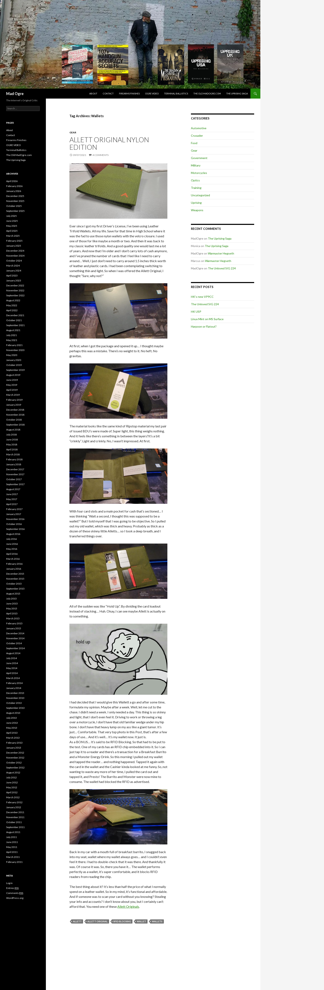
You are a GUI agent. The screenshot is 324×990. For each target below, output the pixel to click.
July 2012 (11, 777)
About (93, 93)
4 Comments (100, 155)
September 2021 (15, 325)
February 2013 (14, 742)
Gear (72, 132)
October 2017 (14, 479)
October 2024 (14, 260)
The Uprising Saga (237, 93)
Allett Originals (128, 906)
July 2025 (11, 215)
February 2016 (14, 563)
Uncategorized (200, 195)
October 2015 (14, 583)
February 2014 (14, 683)
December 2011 (15, 812)
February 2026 (14, 186)
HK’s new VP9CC (202, 296)
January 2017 (13, 514)
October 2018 (14, 419)
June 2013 (12, 722)
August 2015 (13, 593)
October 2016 (14, 524)
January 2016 (13, 568)
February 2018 (14, 459)
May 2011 (11, 847)
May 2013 (11, 727)
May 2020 (11, 355)
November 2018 (15, 414)
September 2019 (15, 369)
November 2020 (15, 350)
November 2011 (15, 817)
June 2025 (12, 220)
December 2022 (15, 285)
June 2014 (12, 663)
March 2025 (13, 235)
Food (194, 143)
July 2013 (11, 717)
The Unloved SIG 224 (222, 268)
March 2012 (13, 797)
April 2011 (12, 852)
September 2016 (15, 529)
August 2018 (13, 429)
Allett (77, 921)
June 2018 (12, 439)
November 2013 (15, 697)
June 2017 (12, 494)
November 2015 (15, 578)
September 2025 (15, 210)
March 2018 (13, 454)
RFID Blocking (122, 921)
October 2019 (14, 365)
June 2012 (12, 782)
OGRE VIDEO (152, 93)
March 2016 (13, 558)
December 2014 (15, 633)
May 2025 (11, 225)
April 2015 (12, 613)
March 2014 (13, 678)
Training (196, 187)
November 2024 (15, 255)
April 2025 (12, 230)
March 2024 (13, 265)
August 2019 (13, 374)
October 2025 (14, 205)
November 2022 (15, 290)
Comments (14, 893)
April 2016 (12, 553)
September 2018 (15, 424)
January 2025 (13, 245)
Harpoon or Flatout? (204, 326)
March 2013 (13, 737)
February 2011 (14, 861)
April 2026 (12, 181)
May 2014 (11, 668)
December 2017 (15, 469)
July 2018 (11, 434)
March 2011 (13, 857)
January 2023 (13, 280)
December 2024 (15, 250)
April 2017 (12, 504)
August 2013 (13, 712)
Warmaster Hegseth (221, 253)
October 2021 (14, 320)
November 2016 (15, 519)
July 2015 (11, 598)
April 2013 (12, 732)
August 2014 (13, 653)
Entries (12, 888)
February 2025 (14, 240)
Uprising (196, 202)
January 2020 (13, 360)
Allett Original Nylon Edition (109, 143)
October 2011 (14, 822)
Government (199, 158)
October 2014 (14, 643)
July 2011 (11, 837)
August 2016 (13, 533)
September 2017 (15, 484)
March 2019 (13, 394)
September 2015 (15, 588)
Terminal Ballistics (176, 93)
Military (195, 165)
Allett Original (97, 921)
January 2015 (13, 628)
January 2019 (13, 404)
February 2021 (14, 345)
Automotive (198, 128)
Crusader (197, 135)
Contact (108, 93)
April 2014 (12, 673)
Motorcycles (199, 173)
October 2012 (14, 762)
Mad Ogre (15, 93)
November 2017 (15, 474)
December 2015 (15, 573)
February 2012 (14, 802)
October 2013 (14, 702)
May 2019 (11, 384)
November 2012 (15, 757)
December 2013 (15, 693)
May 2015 (11, 608)
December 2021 (15, 315)
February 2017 (14, 509)
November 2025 (15, 201)
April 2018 (12, 449)
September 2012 (15, 767)
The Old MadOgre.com (207, 93)
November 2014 (15, 638)
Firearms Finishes (129, 93)
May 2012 (11, 787)
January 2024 (13, 270)
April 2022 (12, 310)
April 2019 (12, 389)
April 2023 (12, 275)
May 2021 (11, 340)
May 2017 (11, 499)
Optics (195, 180)
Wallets (157, 921)
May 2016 (11, 548)
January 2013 (13, 747)
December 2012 (15, 752)
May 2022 (11, 305)
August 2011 (13, 832)
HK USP (196, 311)
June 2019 (12, 379)
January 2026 (13, 191)
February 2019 (14, 399)
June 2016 (12, 543)
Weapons (197, 210)
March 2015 (13, 618)
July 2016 (11, 538)
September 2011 (15, 827)
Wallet (141, 921)
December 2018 (15, 409)
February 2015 (14, 623)
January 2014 (13, 688)
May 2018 (11, 444)
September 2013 (15, 707)
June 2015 (12, 603)
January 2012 (13, 807)
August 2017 (13, 489)
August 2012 (13, 772)
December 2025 (15, 196)
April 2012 (12, 792)
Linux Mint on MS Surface (207, 319)
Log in (9, 883)
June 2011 (12, 842)
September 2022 (15, 295)
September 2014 (15, 648)
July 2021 (11, 335)
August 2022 (13, 300)
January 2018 (13, 464)
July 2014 (11, 658)
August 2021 (13, 330)
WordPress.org (14, 898)
